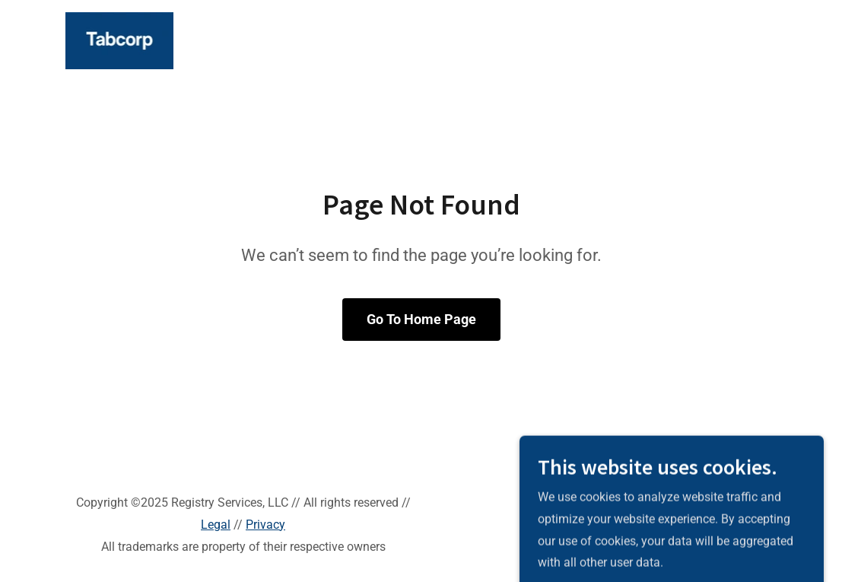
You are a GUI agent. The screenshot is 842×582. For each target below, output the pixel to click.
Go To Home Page (421, 319)
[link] (119, 40)
